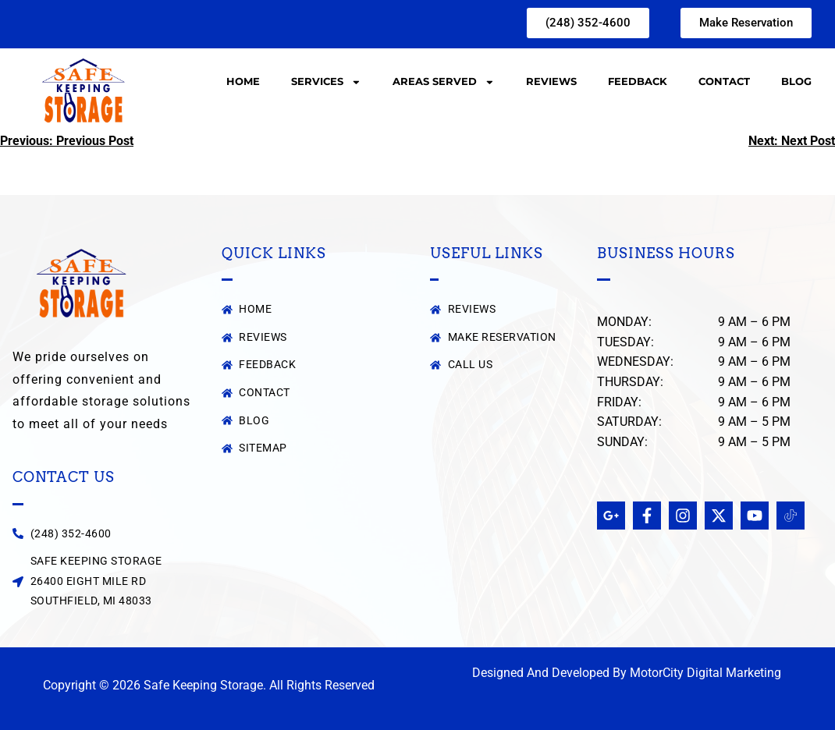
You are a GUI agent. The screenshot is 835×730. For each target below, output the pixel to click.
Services (326, 82)
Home (243, 81)
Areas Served (444, 82)
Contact (724, 81)
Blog (796, 81)
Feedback (637, 81)
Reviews (551, 81)
